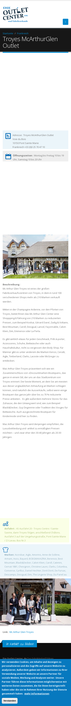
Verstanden (9, 700)
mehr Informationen (36, 693)
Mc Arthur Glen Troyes (22, 632)
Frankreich (23, 33)
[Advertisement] (35, 94)
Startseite (8, 33)
